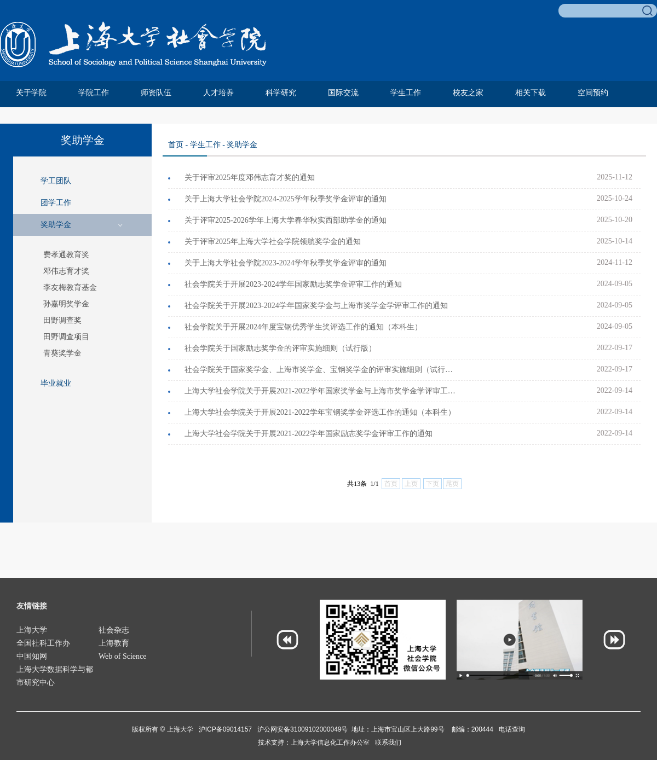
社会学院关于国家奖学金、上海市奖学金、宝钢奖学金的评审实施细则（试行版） (321, 370)
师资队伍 (156, 93)
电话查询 (512, 729)
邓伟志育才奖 (66, 271)
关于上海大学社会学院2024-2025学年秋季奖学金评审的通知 (286, 199)
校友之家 (468, 93)
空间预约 (593, 93)
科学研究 (281, 93)
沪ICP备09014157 (226, 729)
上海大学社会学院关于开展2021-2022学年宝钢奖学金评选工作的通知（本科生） (320, 412)
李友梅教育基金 (70, 287)
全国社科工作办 (43, 643)
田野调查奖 (62, 320)
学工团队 (56, 181)
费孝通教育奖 (66, 255)
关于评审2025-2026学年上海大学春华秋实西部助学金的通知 (286, 220)
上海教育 (114, 643)
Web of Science (123, 656)
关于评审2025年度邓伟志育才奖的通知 (250, 177)
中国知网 (31, 656)
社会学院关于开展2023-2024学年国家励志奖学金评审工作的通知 (293, 284)
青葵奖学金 (62, 353)
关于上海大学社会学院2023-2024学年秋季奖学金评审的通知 (286, 263)
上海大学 (31, 630)
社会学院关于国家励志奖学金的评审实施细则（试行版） (280, 348)
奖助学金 (56, 225)
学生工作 (405, 93)
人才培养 (218, 93)
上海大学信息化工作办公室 (333, 742)
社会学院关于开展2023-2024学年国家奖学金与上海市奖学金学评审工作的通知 (316, 305)
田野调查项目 (66, 337)
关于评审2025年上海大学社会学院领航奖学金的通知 (273, 241)
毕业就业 (56, 383)
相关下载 (530, 93)
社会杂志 (114, 630)
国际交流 (343, 93)
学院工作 (93, 93)
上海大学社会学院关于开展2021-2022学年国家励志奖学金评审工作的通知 (309, 434)
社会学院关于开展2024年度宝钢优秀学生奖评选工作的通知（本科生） (303, 327)
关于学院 (31, 93)
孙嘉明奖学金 (66, 304)
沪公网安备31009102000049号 (302, 729)
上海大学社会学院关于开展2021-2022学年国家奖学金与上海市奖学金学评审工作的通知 (321, 391)
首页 (175, 145)
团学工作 (56, 203)
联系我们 (388, 742)
